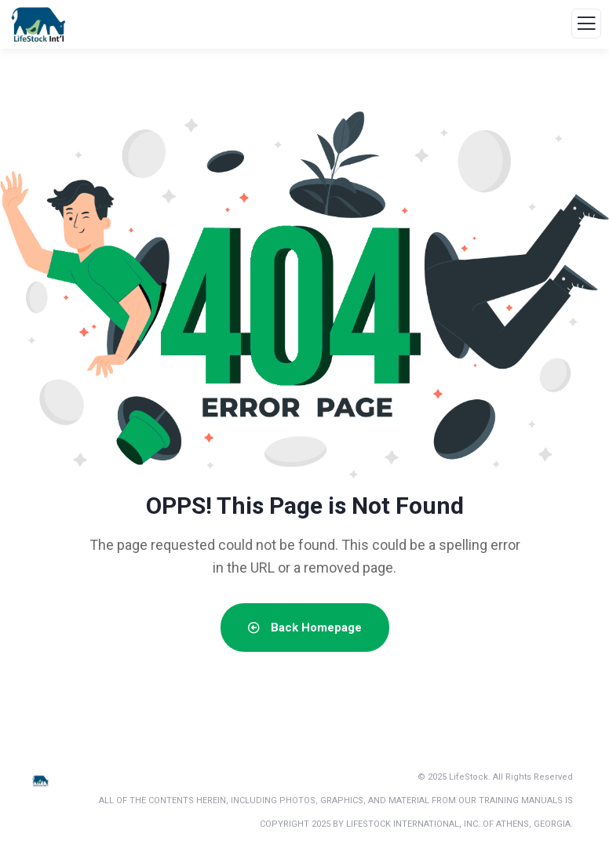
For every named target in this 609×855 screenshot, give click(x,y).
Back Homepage (305, 627)
